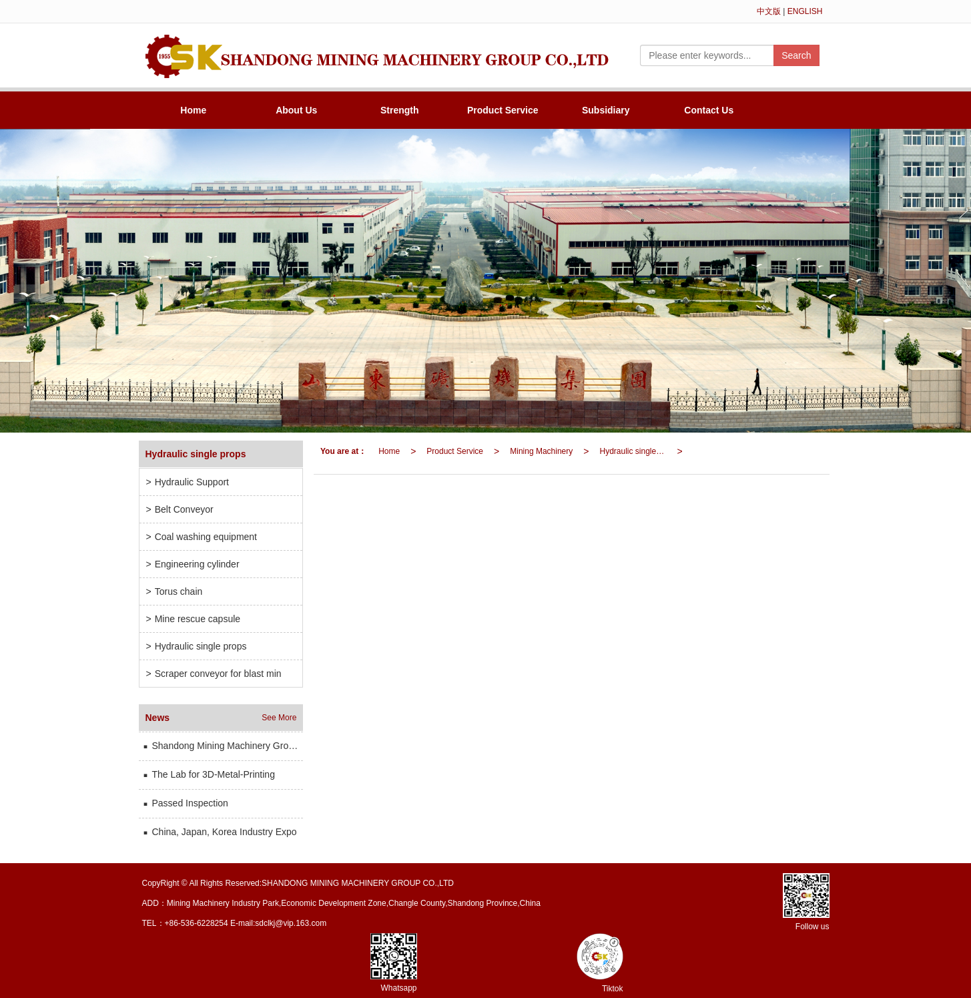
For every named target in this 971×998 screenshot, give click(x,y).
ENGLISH (805, 11)
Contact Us (708, 110)
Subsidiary (606, 110)
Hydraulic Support (187, 482)
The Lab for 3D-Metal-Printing (208, 774)
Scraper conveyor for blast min (214, 673)
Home (193, 110)
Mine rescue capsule (193, 618)
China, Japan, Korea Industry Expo (219, 831)
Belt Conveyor (180, 509)
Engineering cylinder (193, 564)
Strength (399, 110)
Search (796, 55)
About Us (296, 110)
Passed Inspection (185, 803)
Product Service (503, 110)
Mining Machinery (541, 451)
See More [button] (279, 717)
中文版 (769, 11)
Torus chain (174, 591)
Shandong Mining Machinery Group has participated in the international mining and (223, 745)
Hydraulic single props (635, 451)
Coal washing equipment (202, 536)
